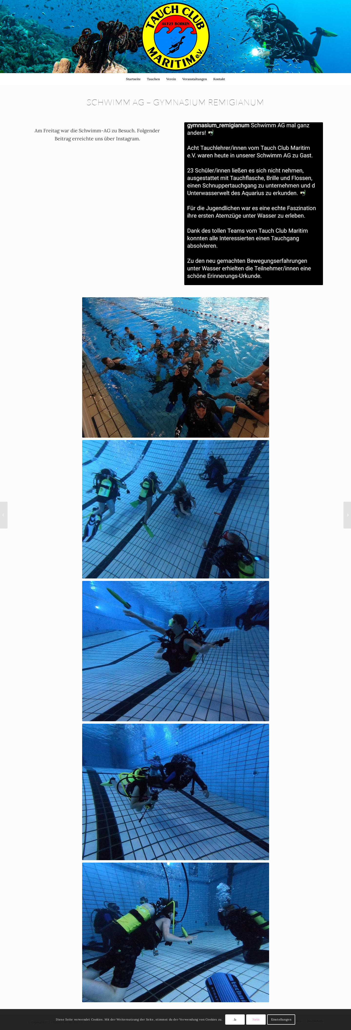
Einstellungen (281, 1019)
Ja (235, 1019)
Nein (256, 1019)
